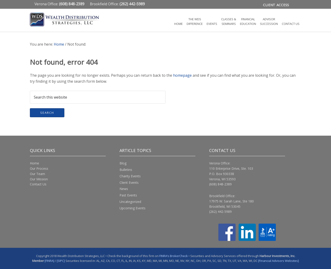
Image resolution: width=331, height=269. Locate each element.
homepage (182, 75)
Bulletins (126, 169)
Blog (123, 163)
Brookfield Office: (117, 3)
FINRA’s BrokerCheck (173, 256)
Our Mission (39, 179)
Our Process (39, 168)
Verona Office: (59, 3)
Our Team (37, 174)
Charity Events (130, 176)
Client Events (129, 182)
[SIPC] (61, 261)
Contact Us (38, 184)
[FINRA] (49, 261)
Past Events (128, 195)
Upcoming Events (133, 208)
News (124, 189)
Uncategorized (130, 201)
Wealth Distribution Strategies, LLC (71, 20)
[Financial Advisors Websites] (278, 261)
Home (34, 163)
